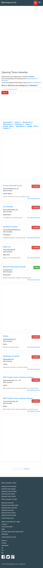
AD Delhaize (8, 207)
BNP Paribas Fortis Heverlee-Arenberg (18, 377)
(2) (8, 124)
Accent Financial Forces (12, 186)
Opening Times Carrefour (9, 508)
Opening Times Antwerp (8, 486)
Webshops (4, 534)
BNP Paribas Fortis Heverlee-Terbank (18, 398)
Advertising (4, 545)
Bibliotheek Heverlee (11, 356)
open (37, 267)
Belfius (5, 336)
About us (4, 540)
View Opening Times (33, 198)
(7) (8, 122)
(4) (28, 122)
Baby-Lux (7, 247)
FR (2, 550)
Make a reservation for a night (10, 521)
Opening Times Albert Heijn (9, 505)
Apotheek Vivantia (10, 227)
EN (2, 553)
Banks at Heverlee (34, 82)
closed (36, 186)
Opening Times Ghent (8, 494)
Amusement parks (7, 526)
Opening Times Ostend (8, 496)
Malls (3, 529)
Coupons (4, 524)
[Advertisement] (16, 39)
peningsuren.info (8, 2)
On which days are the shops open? (12, 531)
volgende (26, 469)
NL (2, 548)
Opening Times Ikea (7, 510)
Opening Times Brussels (9, 491)
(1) (8, 126)
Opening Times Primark (8, 515)
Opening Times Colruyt (8, 513)
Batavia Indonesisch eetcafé (14, 267)
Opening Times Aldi (7, 503)
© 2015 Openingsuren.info (9, 564)
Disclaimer (22, 564)
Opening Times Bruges (8, 489)
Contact (3, 543)
